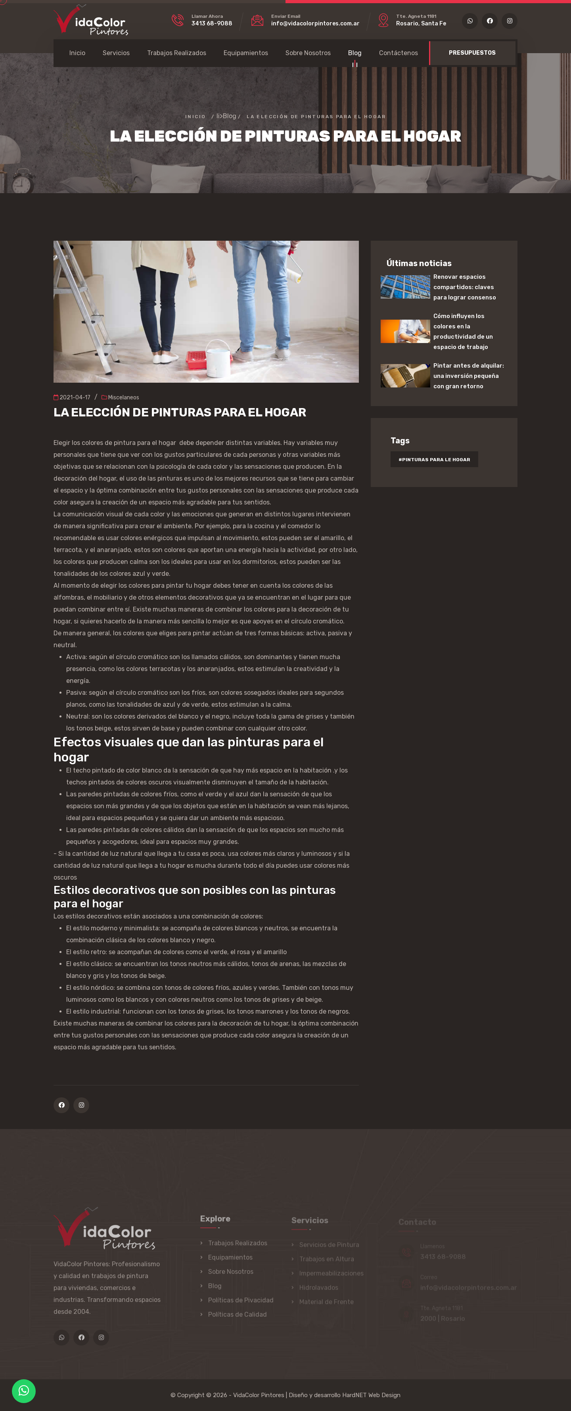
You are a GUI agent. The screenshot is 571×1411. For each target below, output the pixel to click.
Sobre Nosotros (308, 53)
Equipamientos (246, 53)
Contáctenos (398, 53)
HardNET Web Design (371, 1395)
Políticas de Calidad (237, 1318)
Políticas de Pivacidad (241, 1303)
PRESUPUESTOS (472, 53)
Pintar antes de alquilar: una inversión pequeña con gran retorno (468, 376)
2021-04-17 (72, 397)
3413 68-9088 (212, 23)
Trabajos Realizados (176, 53)
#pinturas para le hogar (434, 459)
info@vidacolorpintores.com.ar (315, 23)
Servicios (116, 53)
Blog (355, 54)
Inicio (77, 53)
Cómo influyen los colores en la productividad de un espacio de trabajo (463, 331)
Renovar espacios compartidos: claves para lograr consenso (464, 287)
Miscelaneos (120, 397)
